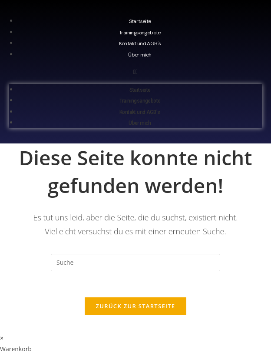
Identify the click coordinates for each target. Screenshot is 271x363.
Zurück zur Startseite (135, 306)
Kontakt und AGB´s (140, 43)
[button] (135, 71)
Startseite (140, 21)
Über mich (140, 54)
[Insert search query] (135, 262)
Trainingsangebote (140, 32)
